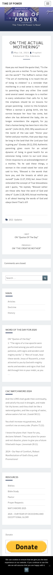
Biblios (11, 485)
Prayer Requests (15, 502)
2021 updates (15, 219)
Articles (11, 301)
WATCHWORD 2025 (17, 508)
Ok (26, 570)
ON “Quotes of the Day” (19, 339)
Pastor (11, 497)
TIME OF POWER (12, 3)
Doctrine (12, 307)
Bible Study (13, 491)
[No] (49, 565)
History (11, 312)
